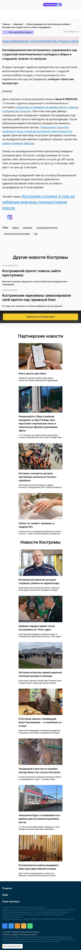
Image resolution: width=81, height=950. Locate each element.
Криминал (18, 24)
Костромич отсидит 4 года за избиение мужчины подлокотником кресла (38, 202)
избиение (27, 228)
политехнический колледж (17, 234)
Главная (6, 24)
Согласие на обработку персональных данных (21, 932)
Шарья (15, 228)
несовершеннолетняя (46, 228)
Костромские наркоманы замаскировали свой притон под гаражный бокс (36, 297)
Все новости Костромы (20, 32)
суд (35, 234)
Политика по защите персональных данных (19, 935)
